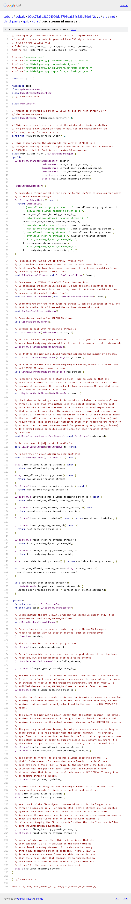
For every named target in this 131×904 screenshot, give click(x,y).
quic (26, 21)
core (35, 21)
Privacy (30, 898)
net (112, 16)
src (105, 16)
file (73, 29)
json (125, 898)
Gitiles (20, 898)
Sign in (124, 5)
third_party (11, 21)
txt (117, 898)
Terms (39, 898)
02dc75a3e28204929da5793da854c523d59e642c (62, 16)
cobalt (8, 16)
